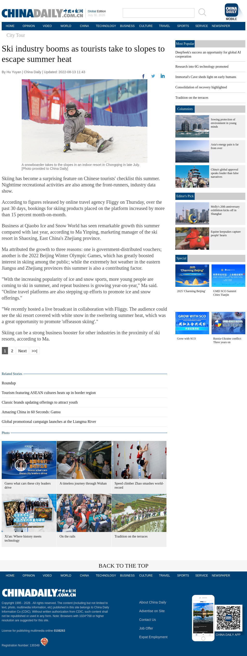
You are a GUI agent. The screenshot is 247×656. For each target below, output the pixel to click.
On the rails (67, 536)
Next (22, 351)
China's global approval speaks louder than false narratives (225, 173)
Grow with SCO (186, 338)
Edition (97, 11)
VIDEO (47, 26)
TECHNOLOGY (106, 26)
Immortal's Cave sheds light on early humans (205, 77)
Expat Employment (153, 637)
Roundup (9, 383)
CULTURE (146, 26)
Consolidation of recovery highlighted (201, 87)
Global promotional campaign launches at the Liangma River (49, 422)
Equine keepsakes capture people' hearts (226, 233)
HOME (10, 26)
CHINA (84, 26)
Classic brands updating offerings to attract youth (40, 402)
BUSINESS (127, 26)
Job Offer (146, 628)
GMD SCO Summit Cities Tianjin (224, 292)
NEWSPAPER (220, 26)
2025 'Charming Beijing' (191, 291)
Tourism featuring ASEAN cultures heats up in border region (49, 393)
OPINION (29, 26)
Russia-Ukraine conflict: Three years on (227, 340)
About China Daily (152, 602)
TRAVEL (164, 26)
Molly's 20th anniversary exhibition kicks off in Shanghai (225, 210)
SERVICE (201, 26)
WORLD (66, 26)
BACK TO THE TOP (124, 566)
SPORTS (183, 26)
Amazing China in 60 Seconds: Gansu (31, 412)
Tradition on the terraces (131, 536)
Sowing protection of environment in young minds (223, 123)
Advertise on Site (152, 611)
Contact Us (147, 620)
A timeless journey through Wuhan (83, 483)
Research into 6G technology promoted (201, 66)
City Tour (16, 35)
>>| (34, 351)
